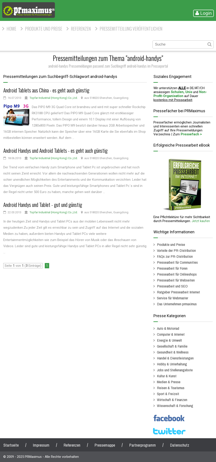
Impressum (41, 445)
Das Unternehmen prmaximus (177, 303)
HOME (11, 28)
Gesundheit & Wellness (173, 352)
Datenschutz (179, 445)
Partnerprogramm (142, 445)
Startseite (11, 445)
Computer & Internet (171, 334)
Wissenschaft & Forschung (175, 405)
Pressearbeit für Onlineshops (177, 274)
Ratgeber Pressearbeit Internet (178, 292)
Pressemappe (105, 445)
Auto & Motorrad (168, 328)
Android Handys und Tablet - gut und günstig (42, 204)
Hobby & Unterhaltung (172, 363)
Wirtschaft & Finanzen (172, 399)
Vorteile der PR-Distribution (176, 250)
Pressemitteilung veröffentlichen (131, 28)
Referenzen (81, 28)
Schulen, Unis (181, 92)
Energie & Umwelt (169, 340)
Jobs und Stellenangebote (175, 369)
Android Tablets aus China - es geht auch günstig (46, 90)
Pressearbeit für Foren (172, 268)
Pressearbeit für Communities (177, 262)
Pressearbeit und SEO (172, 286)
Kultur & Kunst (166, 375)
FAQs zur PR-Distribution (175, 256)
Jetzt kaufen (201, 221)
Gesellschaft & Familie (172, 346)
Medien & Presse (168, 381)
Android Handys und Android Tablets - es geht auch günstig (55, 150)
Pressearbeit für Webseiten (176, 280)
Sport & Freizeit (168, 393)
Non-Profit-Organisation (180, 94)
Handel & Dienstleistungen (175, 358)
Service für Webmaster (172, 297)
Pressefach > (191, 134)
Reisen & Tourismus (170, 387)
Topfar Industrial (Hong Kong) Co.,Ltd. (54, 97)
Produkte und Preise (43, 28)
